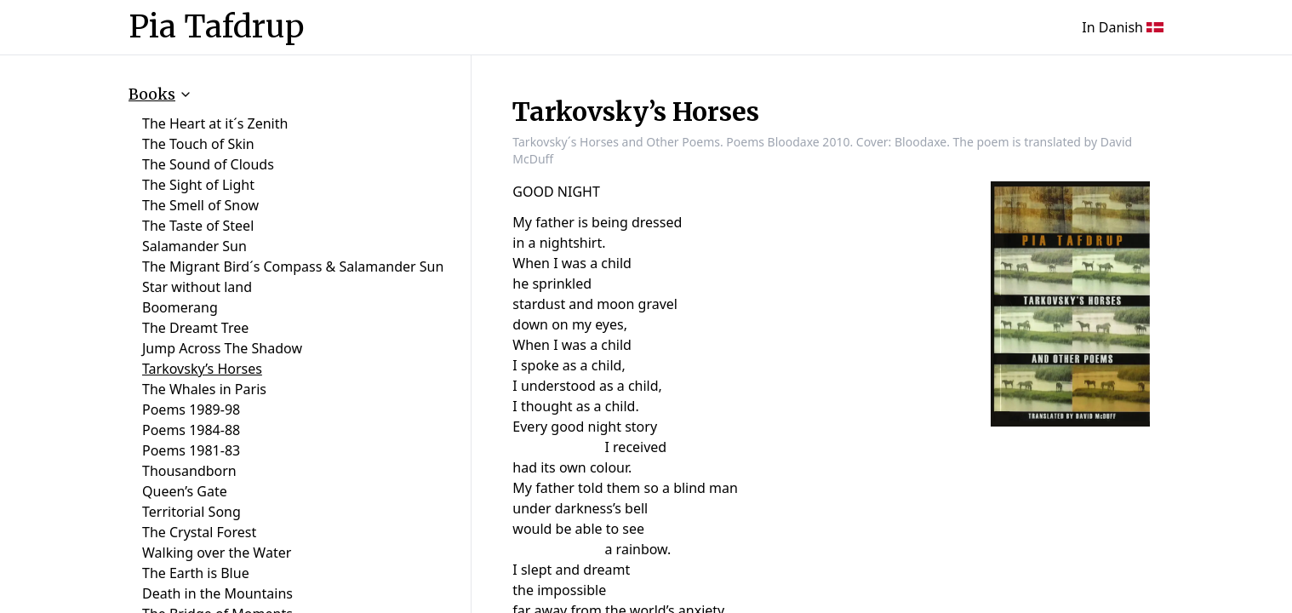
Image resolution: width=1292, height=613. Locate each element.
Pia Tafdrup (216, 27)
